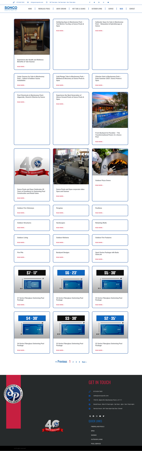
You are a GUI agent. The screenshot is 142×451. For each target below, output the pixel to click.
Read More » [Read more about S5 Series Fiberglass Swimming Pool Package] (99, 305)
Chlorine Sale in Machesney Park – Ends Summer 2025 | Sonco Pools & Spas (108, 78)
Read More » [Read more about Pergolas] (60, 213)
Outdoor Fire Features (103, 238)
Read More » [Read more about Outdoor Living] (21, 242)
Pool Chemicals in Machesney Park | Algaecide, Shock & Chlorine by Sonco (31, 96)
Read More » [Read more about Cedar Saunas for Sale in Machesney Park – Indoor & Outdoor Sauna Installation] (21, 85)
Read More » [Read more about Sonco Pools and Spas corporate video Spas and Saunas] (60, 196)
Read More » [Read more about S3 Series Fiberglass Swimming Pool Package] (60, 350)
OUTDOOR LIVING (97, 8)
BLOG (121, 8)
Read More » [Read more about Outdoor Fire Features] (99, 242)
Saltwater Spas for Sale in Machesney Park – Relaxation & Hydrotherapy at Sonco (109, 24)
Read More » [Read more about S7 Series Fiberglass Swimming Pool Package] (21, 305)
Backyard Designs (62, 252)
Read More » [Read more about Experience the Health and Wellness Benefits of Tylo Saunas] (21, 66)
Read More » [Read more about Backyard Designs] (60, 257)
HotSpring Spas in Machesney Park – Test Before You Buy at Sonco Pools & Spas (70, 24)
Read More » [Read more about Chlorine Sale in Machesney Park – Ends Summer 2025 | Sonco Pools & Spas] (99, 85)
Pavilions (98, 208)
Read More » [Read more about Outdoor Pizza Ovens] (99, 185)
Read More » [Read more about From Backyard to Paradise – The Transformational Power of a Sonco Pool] (99, 141)
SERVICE (110, 8)
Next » (84, 362)
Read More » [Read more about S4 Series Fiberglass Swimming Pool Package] (21, 350)
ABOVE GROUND (61, 8)
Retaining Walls (101, 223)
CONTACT (132, 8)
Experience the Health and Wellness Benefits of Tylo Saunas (30, 61)
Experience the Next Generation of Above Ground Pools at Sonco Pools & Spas (70, 97)
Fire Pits (20, 252)
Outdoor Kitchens (62, 238)
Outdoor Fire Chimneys (25, 208)
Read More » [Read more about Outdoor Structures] (21, 227)
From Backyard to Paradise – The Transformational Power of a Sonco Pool (108, 135)
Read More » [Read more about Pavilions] (99, 213)
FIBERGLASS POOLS (44, 8)
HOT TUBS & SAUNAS (78, 8)
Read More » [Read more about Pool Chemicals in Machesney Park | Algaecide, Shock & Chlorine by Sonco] (21, 102)
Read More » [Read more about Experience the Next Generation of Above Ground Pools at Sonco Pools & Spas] (60, 104)
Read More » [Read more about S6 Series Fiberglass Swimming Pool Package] (60, 305)
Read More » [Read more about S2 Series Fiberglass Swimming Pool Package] (99, 350)
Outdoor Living (22, 238)
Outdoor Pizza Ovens (103, 180)
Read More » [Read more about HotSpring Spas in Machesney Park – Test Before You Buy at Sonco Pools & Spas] (60, 30)
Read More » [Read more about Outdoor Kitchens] (60, 242)
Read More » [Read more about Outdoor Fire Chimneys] (21, 213)
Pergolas (59, 208)
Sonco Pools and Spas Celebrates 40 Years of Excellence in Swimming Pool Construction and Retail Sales (31, 191)
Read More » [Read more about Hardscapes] (60, 227)
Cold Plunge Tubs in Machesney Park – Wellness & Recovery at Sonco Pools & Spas (70, 78)
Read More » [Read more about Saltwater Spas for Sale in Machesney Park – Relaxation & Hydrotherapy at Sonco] (99, 30)
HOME (30, 8)
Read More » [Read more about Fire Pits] (21, 257)
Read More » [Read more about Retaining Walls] (99, 227)
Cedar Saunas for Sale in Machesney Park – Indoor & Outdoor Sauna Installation (30, 78)
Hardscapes (60, 223)
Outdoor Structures (24, 223)
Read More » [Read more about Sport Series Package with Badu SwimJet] (99, 259)
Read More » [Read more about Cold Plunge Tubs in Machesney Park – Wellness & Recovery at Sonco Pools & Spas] (60, 85)
